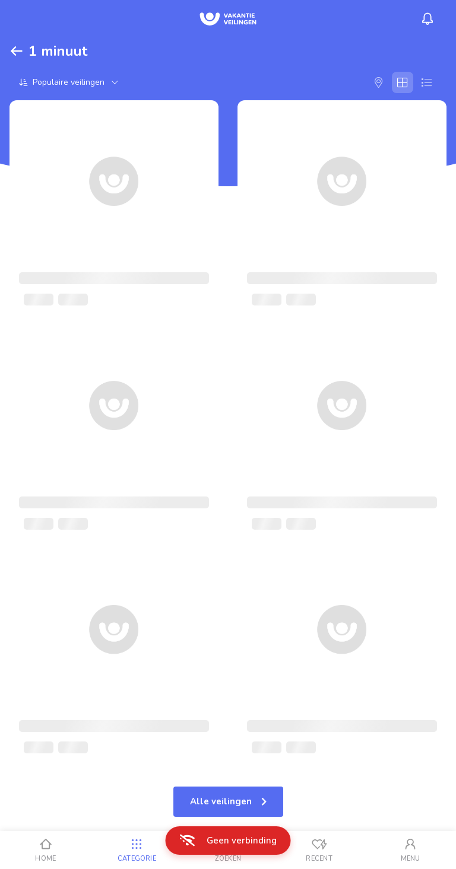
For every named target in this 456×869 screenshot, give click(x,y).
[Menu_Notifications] (427, 18)
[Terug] (16, 51)
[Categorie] (137, 850)
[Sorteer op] (68, 82)
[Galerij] (402, 82)
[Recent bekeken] (319, 850)
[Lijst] (426, 82)
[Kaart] (379, 82)
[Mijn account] (410, 850)
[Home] (45, 850)
